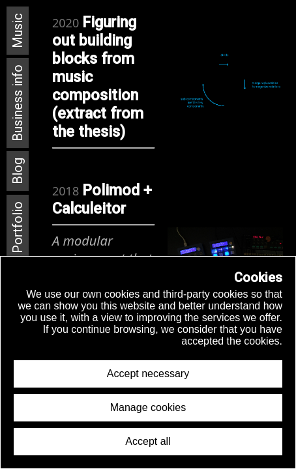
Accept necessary (148, 373)
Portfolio (17, 227)
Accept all (147, 441)
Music (17, 30)
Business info (17, 102)
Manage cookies (148, 407)
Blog (17, 171)
